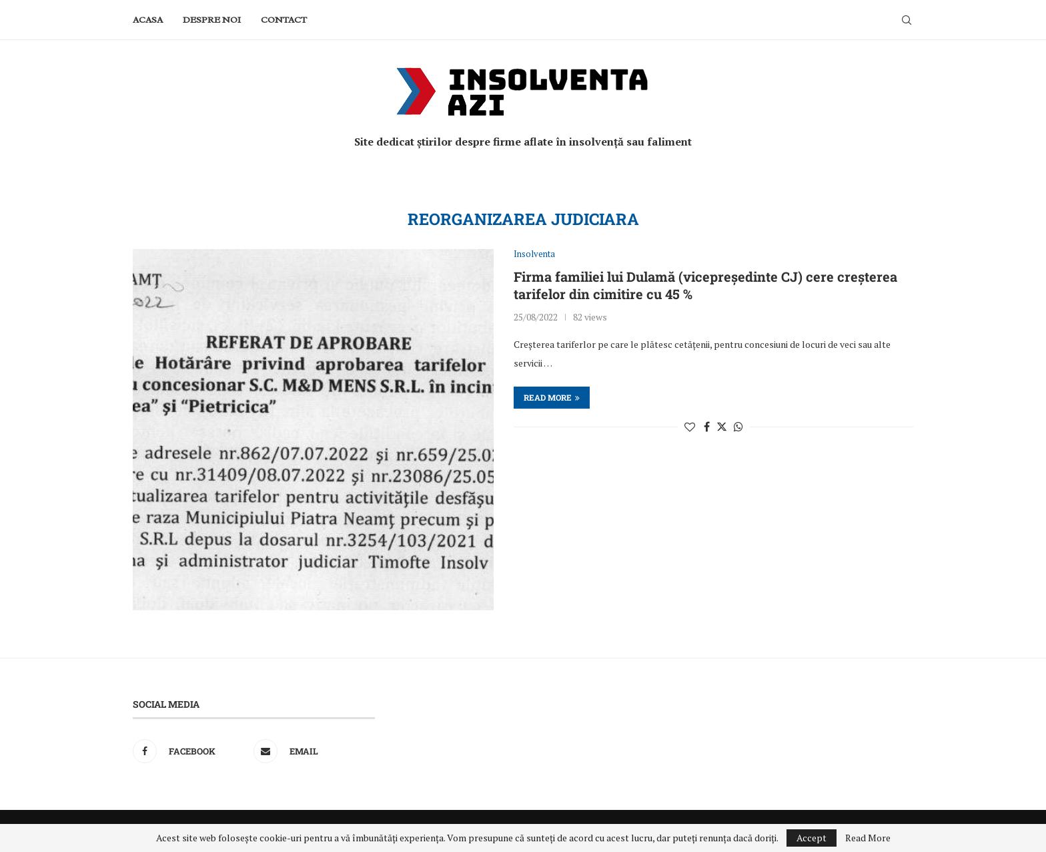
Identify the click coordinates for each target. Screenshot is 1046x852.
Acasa (148, 19)
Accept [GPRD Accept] (812, 837)
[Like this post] (689, 426)
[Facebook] (189, 751)
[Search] (906, 20)
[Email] (310, 751)
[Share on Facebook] (707, 426)
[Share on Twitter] (721, 426)
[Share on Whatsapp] (738, 426)
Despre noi (212, 19)
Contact (284, 19)
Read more (552, 397)
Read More (868, 838)
